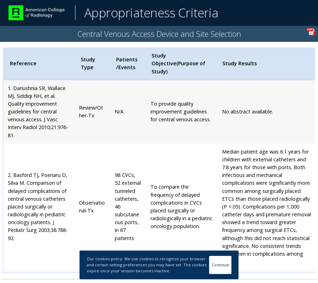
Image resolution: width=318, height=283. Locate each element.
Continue (220, 264)
